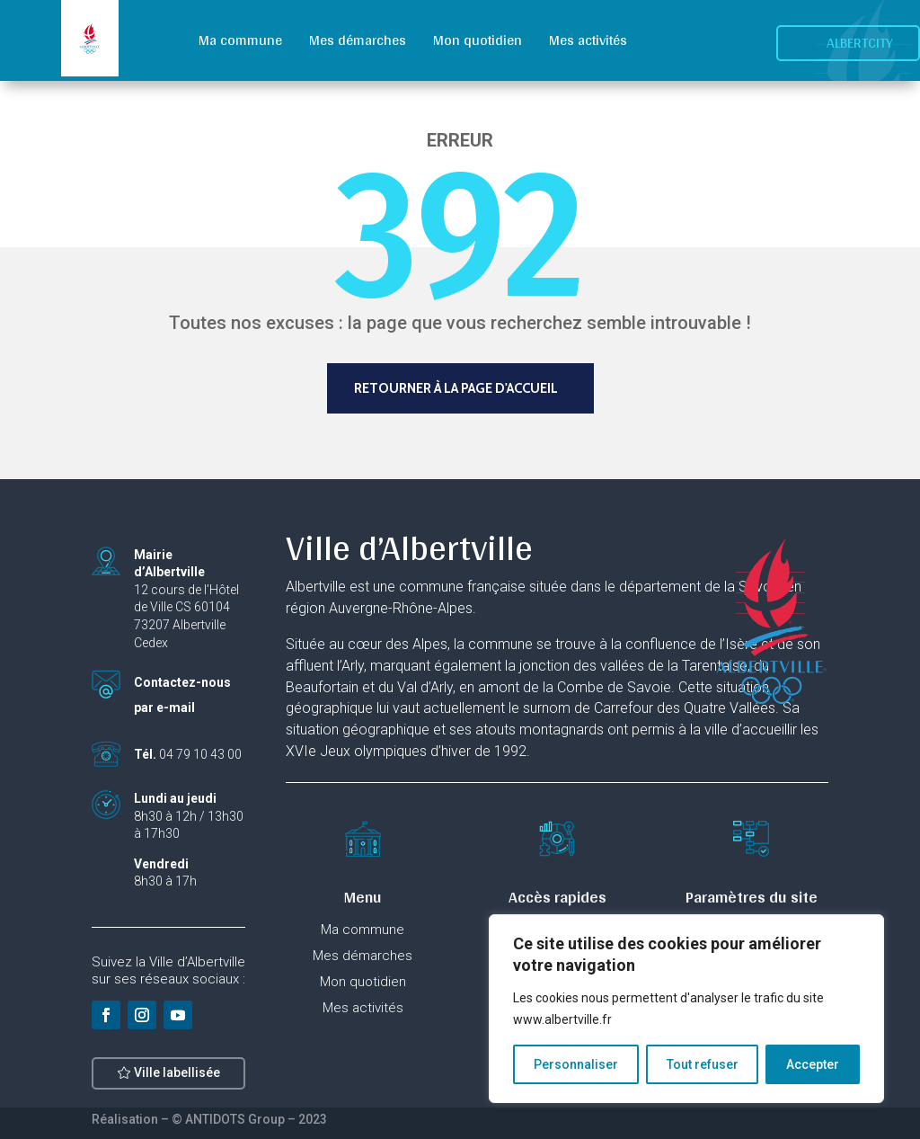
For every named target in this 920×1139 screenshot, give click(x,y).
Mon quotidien (477, 40)
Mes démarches (357, 40)
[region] (686, 1008)
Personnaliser (576, 1064)
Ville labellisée (177, 1085)
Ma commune (240, 40)
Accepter (812, 1064)
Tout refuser (703, 1064)
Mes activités (588, 40)
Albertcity (860, 43)
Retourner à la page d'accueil (456, 388)
